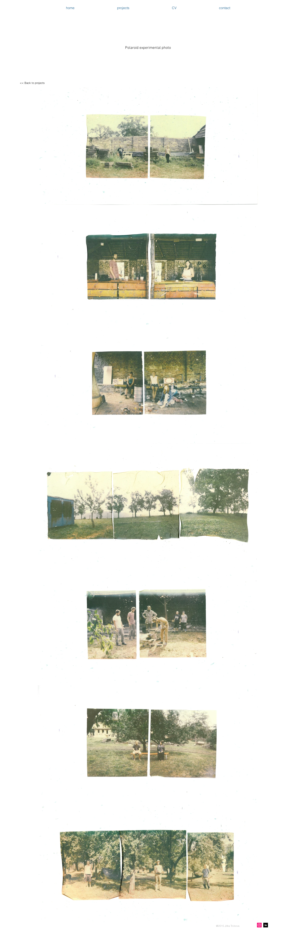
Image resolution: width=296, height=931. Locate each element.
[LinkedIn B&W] (265, 925)
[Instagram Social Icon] (259, 925)
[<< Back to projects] (32, 83)
